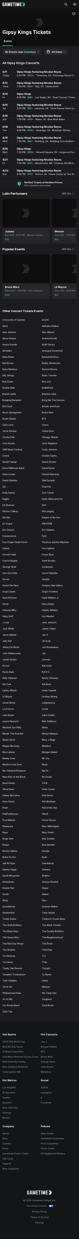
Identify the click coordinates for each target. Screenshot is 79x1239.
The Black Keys (10, 931)
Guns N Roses (9, 597)
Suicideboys (8, 906)
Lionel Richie (8, 702)
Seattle (6, 1097)
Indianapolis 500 (11, 1072)
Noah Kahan (8, 783)
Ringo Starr (8, 838)
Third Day (47, 949)
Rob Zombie (48, 838)
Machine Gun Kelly (11, 727)
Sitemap (39, 1222)
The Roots (47, 943)
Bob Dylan (7, 381)
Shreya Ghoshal (50, 882)
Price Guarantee (49, 1143)
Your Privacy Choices (36, 1206)
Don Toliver (48, 492)
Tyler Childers (9, 980)
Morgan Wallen (49, 752)
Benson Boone (49, 369)
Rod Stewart (48, 844)
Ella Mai (6, 517)
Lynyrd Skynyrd (10, 721)
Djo (4, 486)
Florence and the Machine (55, 542)
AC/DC (45, 320)
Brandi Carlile (9, 394)
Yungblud (47, 999)
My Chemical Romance (14, 770)
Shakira (46, 875)
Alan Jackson (9, 332)
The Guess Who (10, 937)
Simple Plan (8, 888)
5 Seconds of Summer (13, 320)
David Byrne (48, 468)
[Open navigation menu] (74, 4)
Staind (45, 894)
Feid (44, 536)
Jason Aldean (9, 634)
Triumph (46, 968)
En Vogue (7, 523)
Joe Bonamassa (50, 647)
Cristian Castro (49, 455)
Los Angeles (9, 1087)
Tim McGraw (8, 956)
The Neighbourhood (52, 937)
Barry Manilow (9, 369)
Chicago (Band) (50, 437)
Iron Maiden (48, 616)
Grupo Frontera (50, 591)
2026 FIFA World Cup (13, 1041)
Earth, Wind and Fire (52, 499)
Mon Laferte (8, 752)
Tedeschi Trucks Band (53, 919)
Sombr (5, 894)
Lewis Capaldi (49, 690)
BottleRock (47, 387)
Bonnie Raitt (8, 387)
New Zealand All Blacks (15, 1066)
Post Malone (8, 820)
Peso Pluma (8, 801)
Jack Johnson (49, 622)
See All (68, 193)
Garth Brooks (48, 560)
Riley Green (48, 832)
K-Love (6, 665)
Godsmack (47, 567)
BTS (44, 418)
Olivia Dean (8, 789)
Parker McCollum (11, 795)
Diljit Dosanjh (48, 480)
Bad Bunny (7, 363)
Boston (6, 1117)
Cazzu (45, 424)
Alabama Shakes (50, 326)
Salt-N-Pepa (8, 863)
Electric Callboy (10, 511)
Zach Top (7, 1011)
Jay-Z (45, 634)
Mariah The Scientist (12, 733)
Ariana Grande (9, 344)
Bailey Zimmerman (51, 363)
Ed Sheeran (8, 505)
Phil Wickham (48, 801)
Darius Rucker (49, 462)
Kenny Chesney (50, 678)
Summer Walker (50, 906)
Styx (44, 900)
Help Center (47, 1133)
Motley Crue (8, 758)
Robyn (5, 844)
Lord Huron (8, 709)
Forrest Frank (9, 554)
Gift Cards (7, 1158)
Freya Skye (48, 554)
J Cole (5, 622)
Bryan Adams (9, 418)
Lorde (45, 709)
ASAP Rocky (48, 344)
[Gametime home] (15, 4)
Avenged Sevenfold (52, 350)
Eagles (5, 499)
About (5, 1133)
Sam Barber (48, 863)
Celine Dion (48, 431)
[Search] (66, 4)
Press (5, 1148)
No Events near (22, 51)
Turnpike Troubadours (14, 974)
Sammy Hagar (9, 869)
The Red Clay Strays (13, 943)
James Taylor (49, 628)
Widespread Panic (11, 993)
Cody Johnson (49, 449)
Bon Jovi (46, 381)
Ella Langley (48, 511)
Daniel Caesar (9, 462)
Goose (5, 579)
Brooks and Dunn (51, 406)
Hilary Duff (7, 616)
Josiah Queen (9, 659)
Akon (5, 326)
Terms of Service (39, 1217)
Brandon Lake (49, 394)
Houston (7, 1102)
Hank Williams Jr (50, 597)
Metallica (46, 746)
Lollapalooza (48, 702)
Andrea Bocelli (49, 338)
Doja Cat (46, 486)
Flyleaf (5, 548)
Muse (45, 764)
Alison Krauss (9, 338)
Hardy (5, 604)
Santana (46, 869)
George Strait (9, 567)
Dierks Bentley (9, 480)
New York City (10, 1107)
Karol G (45, 672)
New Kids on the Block (14, 777)
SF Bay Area (8, 1092)
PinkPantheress (10, 814)
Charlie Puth (8, 437)
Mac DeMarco (49, 721)
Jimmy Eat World (10, 647)
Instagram (46, 1092)
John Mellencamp (11, 653)
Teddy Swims (9, 919)
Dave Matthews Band (13, 468)
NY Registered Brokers (53, 1153)
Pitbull (45, 814)
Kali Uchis (47, 665)
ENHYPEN (47, 523)
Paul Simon (47, 795)
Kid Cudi (6, 684)
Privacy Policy (39, 1211)
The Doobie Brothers (53, 931)
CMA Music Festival (12, 449)
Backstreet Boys (50, 357)
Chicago (6, 1112)
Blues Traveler (49, 375)
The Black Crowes (51, 925)
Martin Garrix (8, 739)
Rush (44, 857)
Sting (5, 900)
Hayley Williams (50, 610)
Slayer (45, 888)
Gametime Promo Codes (15, 1153)
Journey (46, 659)
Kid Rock (46, 684)
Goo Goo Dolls (9, 573)
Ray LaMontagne (50, 826)
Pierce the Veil (49, 807)
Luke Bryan (8, 715)
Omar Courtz (48, 789)
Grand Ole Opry (10, 585)
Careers (6, 1143)
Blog (4, 1138)
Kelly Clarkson (9, 678)
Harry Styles (48, 604)
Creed (5, 455)
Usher (45, 980)
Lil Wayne (7, 696)
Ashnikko (7, 350)
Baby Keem (8, 357)
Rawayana (7, 826)
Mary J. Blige (48, 739)
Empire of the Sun (51, 517)
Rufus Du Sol (8, 857)
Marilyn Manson (50, 733)
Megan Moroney (11, 746)
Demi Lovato (8, 474)
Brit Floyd (7, 406)
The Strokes (8, 949)
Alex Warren (48, 332)
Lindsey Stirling (49, 696)
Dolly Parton (8, 492)
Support (6, 1163)
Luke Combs (48, 715)
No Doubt (47, 777)
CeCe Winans (9, 431)
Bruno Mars (48, 412)
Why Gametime (10, 1168)
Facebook (46, 1102)
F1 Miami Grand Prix (13, 1051)
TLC (44, 956)
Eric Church (8, 529)
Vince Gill (7, 986)
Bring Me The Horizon (53, 400)
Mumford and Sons (12, 764)
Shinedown (8, 882)
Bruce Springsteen (12, 412)
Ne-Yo (45, 770)
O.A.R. (45, 783)
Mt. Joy (45, 758)
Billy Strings (8, 375)
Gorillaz (46, 579)
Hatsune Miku (9, 610)
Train (44, 962)
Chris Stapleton (49, 443)
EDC (44, 505)
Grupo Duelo (8, 591)
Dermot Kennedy (50, 474)
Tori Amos (7, 962)
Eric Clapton (48, 529)
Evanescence (9, 536)
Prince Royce (49, 820)
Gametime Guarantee (52, 1138)
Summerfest (8, 912)
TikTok (44, 1087)
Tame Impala (48, 912)
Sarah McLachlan (11, 875)
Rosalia (45, 851)
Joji (44, 653)
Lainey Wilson (9, 690)
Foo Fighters (48, 548)
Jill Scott (46, 641)
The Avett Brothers (12, 925)
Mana (45, 727)
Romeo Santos (9, 851)
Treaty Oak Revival (12, 968)
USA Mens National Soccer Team (20, 1056)
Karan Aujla (8, 672)
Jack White (8, 628)
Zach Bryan (48, 1005)
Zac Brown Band (10, 1005)
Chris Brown (8, 443)
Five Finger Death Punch (15, 542)
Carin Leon (7, 424)
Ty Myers (47, 974)
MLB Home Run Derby (14, 1061)
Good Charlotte (50, 573)
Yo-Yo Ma (7, 999)
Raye (5, 832)
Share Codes (48, 1148)
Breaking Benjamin (11, 400)
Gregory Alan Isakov (52, 585)
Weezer (46, 986)
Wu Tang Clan (49, 993)
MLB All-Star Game (12, 1046)
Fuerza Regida (10, 560)
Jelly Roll (7, 641)
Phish (5, 807)
